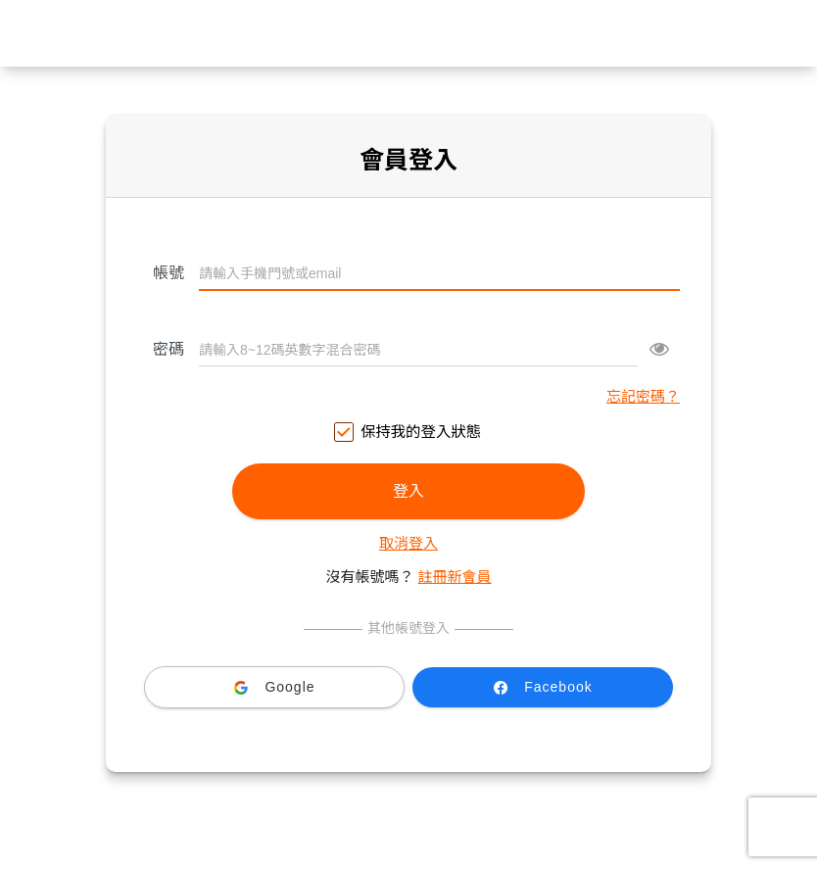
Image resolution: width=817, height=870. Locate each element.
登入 (408, 491)
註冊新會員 (455, 576)
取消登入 (408, 543)
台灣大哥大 (408, 33)
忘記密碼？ (643, 396)
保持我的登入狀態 (408, 432)
